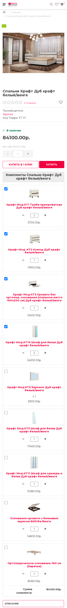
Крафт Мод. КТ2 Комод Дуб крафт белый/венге (34, 251)
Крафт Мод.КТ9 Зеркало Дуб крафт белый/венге (34, 388)
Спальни (16, 12)
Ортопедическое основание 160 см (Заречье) (34, 564)
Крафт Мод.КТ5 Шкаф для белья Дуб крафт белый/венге (34, 430)
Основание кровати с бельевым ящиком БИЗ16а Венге (34, 520)
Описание (12, 603)
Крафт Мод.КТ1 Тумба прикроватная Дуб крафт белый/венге (34, 206)
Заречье (8, 114)
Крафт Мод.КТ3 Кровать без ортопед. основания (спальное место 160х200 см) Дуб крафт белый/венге (34, 297)
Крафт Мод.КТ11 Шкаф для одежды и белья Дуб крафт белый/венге (34, 475)
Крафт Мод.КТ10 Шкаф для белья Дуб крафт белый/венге (34, 344)
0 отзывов (30, 103)
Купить (51, 164)
